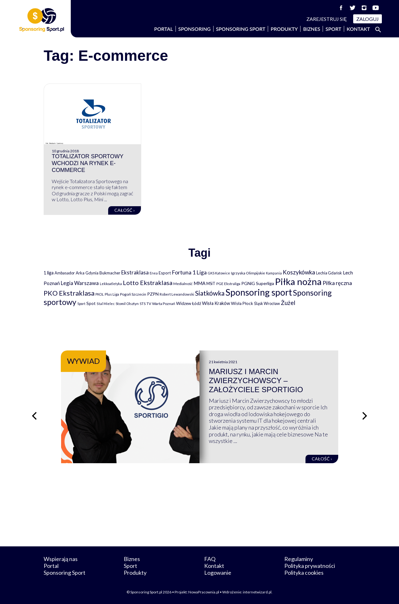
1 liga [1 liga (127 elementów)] (49, 272)
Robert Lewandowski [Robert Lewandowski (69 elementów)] (177, 294)
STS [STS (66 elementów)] (143, 304)
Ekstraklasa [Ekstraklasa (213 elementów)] (135, 272)
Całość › (124, 210)
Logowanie (217, 572)
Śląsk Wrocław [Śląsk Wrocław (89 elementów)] (267, 303)
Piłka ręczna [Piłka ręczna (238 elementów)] (337, 283)
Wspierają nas (61, 558)
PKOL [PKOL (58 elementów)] (99, 294)
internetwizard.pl (257, 592)
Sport (333, 29)
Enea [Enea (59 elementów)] (154, 273)
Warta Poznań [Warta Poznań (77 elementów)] (163, 303)
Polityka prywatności (309, 565)
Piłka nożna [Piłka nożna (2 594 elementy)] (298, 281)
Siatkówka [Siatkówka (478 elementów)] (209, 293)
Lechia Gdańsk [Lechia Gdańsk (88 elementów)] (329, 272)
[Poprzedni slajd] (34, 416)
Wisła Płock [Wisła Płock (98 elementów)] (242, 303)
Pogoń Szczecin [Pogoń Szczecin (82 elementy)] (133, 294)
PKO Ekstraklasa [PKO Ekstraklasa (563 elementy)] (69, 293)
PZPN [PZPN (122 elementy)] (153, 294)
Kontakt (358, 29)
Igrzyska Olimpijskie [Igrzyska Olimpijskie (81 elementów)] (248, 273)
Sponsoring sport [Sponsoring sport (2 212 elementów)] (258, 292)
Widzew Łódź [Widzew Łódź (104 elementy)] (188, 303)
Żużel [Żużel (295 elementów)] (288, 302)
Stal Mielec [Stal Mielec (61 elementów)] (106, 304)
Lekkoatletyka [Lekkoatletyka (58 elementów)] (111, 284)
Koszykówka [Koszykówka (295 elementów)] (299, 272)
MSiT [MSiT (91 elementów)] (210, 283)
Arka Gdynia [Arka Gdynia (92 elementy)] (87, 272)
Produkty (284, 29)
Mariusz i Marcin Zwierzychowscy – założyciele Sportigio (256, 380)
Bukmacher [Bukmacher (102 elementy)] (109, 272)
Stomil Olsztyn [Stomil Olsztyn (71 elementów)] (127, 303)
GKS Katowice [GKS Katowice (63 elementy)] (219, 273)
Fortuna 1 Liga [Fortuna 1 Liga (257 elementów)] (189, 272)
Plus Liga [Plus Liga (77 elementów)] (112, 294)
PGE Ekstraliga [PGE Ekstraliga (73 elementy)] (228, 283)
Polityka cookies (304, 572)
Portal (163, 29)
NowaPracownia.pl (203, 592)
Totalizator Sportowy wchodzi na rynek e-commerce (87, 163)
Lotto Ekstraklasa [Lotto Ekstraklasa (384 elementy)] (147, 282)
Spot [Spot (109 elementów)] (91, 303)
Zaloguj (367, 19)
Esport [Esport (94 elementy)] (165, 272)
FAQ (209, 558)
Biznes (311, 29)
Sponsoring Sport (241, 29)
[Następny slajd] (364, 416)
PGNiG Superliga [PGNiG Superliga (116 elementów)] (257, 283)
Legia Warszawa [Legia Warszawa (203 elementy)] (80, 283)
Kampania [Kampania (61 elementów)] (274, 273)
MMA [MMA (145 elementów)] (199, 283)
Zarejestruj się (326, 19)
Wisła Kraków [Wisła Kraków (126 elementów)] (216, 303)
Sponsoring (194, 29)
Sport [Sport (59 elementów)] (81, 304)
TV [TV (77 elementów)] (149, 303)
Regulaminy (298, 558)
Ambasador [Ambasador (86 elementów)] (65, 273)
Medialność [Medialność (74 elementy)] (183, 283)
